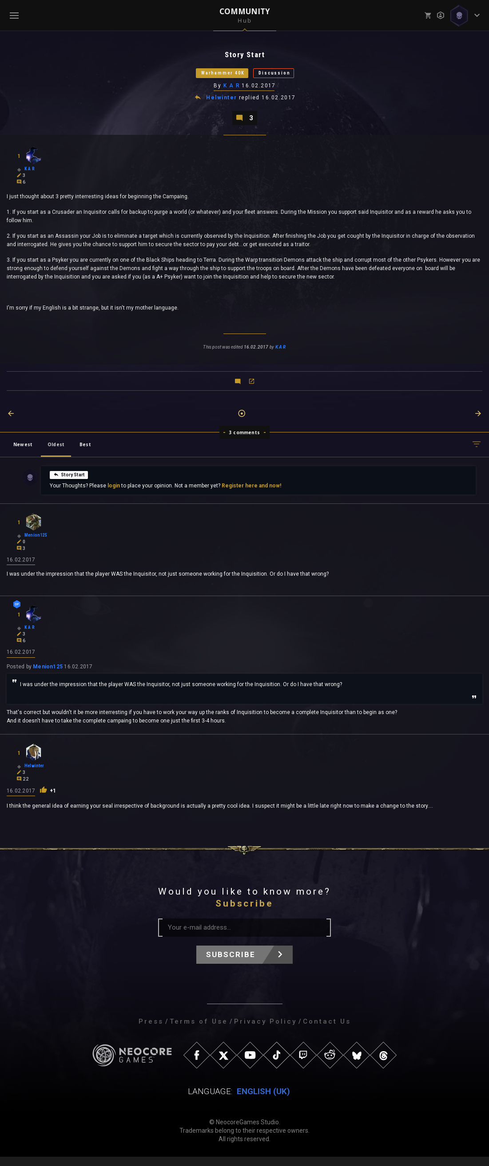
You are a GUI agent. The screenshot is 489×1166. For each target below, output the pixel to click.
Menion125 (48, 676)
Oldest (56, 451)
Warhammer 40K (214, 76)
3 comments (244, 439)
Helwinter (222, 103)
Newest (22, 451)
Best (85, 451)
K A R (232, 90)
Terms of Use (199, 1031)
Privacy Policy (265, 1031)
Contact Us (327, 1031)
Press (151, 1031)
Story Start (68, 482)
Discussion (286, 76)
